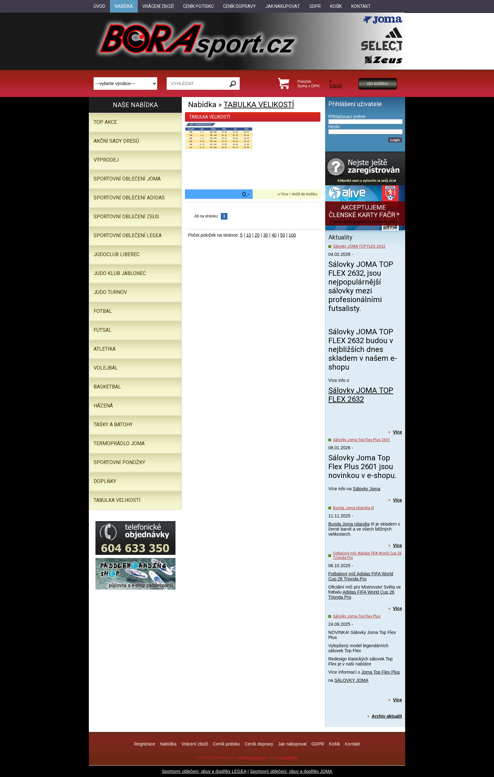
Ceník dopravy (259, 743)
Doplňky (105, 481)
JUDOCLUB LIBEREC (117, 254)
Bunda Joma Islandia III (353, 508)
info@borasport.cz (251, 757)
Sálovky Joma (366, 488)
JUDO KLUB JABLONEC (120, 273)
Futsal (103, 330)
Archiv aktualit (387, 716)
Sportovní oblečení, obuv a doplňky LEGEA (204, 771)
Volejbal (106, 368)
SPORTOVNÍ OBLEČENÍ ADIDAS (129, 198)
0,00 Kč (335, 86)
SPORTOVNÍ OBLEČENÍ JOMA (127, 179)
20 (257, 235)
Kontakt (352, 743)
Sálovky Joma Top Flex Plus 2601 (361, 440)
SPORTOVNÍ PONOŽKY (119, 462)
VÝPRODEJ (106, 160)
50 (282, 235)
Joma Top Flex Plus (380, 672)
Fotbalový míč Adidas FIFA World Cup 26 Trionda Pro (360, 576)
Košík (334, 743)
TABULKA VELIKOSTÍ (259, 104)
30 (265, 235)
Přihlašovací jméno (346, 116)
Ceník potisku (226, 743)
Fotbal (103, 311)
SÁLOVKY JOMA (351, 680)
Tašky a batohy (113, 425)
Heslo (334, 126)
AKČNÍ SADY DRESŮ (116, 141)
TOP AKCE (105, 122)
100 (292, 235)
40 (274, 235)
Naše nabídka (135, 105)
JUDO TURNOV (110, 292)
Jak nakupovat (292, 743)
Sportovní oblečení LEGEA (128, 236)
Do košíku (377, 84)
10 (248, 235)
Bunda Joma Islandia (349, 524)
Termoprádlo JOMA (119, 443)
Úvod (99, 6)
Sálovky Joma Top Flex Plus (357, 616)
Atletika (105, 349)
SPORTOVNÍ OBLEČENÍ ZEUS (126, 217)
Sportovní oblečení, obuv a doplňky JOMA (291, 771)
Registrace (144, 743)
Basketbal (107, 387)
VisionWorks (288, 757)
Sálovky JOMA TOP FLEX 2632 (359, 246)
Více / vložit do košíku (299, 194)
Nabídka (168, 743)
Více (397, 432)
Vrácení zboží (194, 743)
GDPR (317, 743)
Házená (103, 406)
